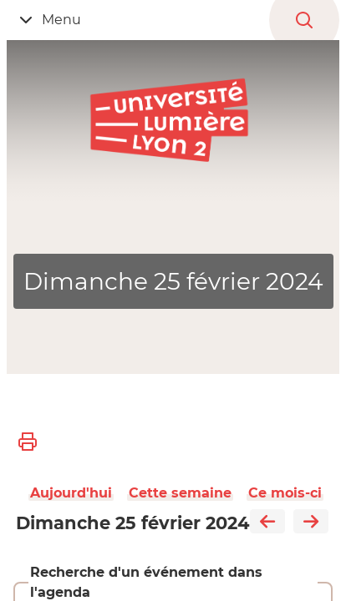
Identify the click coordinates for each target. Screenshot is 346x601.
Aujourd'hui (71, 493)
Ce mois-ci (285, 493)
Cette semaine (180, 493)
